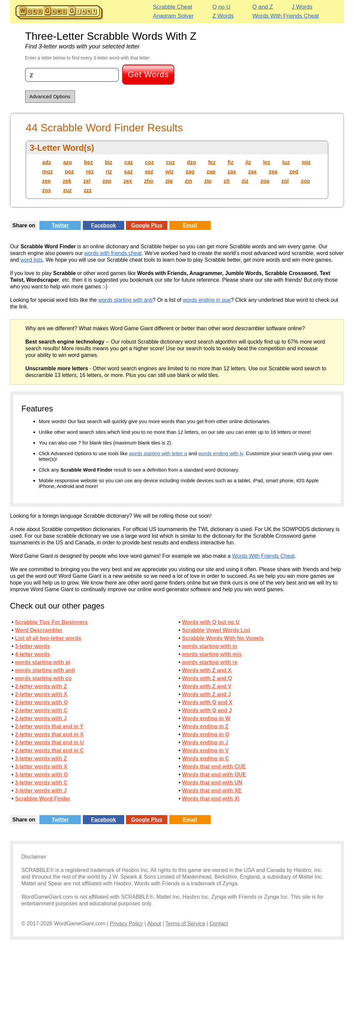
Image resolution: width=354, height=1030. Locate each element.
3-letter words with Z (41, 758)
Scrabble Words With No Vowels (223, 638)
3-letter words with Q (41, 774)
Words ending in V (205, 750)
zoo (305, 181)
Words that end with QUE (214, 774)
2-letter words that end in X (49, 734)
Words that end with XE (211, 790)
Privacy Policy (126, 923)
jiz (248, 162)
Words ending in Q (205, 734)
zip (207, 181)
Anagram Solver (173, 16)
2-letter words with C (41, 710)
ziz (244, 181)
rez (90, 171)
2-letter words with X (41, 694)
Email (190, 225)
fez (211, 162)
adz (46, 162)
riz (109, 171)
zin (188, 181)
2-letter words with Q (41, 702)
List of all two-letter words (48, 638)
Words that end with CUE (214, 766)
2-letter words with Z (41, 686)
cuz (170, 162)
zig (169, 181)
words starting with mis (212, 654)
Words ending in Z (205, 726)
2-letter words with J (41, 718)
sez (149, 171)
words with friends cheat (113, 253)
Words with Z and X (206, 670)
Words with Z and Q (207, 678)
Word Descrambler (38, 630)
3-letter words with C (41, 782)
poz (69, 171)
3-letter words (32, 646)
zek (67, 181)
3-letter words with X (41, 766)
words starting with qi (42, 662)
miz (306, 162)
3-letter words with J (41, 790)
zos (46, 190)
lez (266, 162)
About (154, 923)
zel (87, 181)
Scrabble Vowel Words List (216, 630)
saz (128, 171)
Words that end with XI (210, 798)
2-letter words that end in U (49, 742)
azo (67, 162)
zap (211, 171)
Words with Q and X (207, 702)
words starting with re (209, 662)
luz (286, 162)
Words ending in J (205, 742)
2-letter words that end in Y (49, 726)
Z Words (223, 16)
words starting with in (209, 646)
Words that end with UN (212, 782)
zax (252, 171)
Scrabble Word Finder (42, 798)
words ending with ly (220, 453)
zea (273, 171)
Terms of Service (185, 923)
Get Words (148, 74)
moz (47, 171)
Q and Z (262, 7)
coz (149, 162)
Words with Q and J (207, 710)
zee (46, 181)
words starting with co (43, 678)
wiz (169, 171)
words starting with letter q (158, 453)
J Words (302, 7)
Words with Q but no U (210, 622)
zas (231, 171)
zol (285, 181)
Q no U (221, 7)
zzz (87, 190)
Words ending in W (206, 718)
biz (108, 162)
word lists (31, 260)
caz (128, 162)
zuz (67, 190)
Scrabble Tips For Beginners (51, 622)
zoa (265, 181)
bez (88, 162)
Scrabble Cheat (172, 7)
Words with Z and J (206, 694)
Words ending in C (205, 758)
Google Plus (146, 225)
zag (190, 171)
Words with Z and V (206, 686)
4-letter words (32, 654)
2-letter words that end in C (49, 750)
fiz (230, 162)
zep (107, 181)
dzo (191, 162)
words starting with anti (125, 300)
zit (227, 181)
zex (128, 181)
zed (294, 171)
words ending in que (207, 300)
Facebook (103, 225)
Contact (218, 923)
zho (148, 181)
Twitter (60, 225)
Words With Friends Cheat (285, 16)
